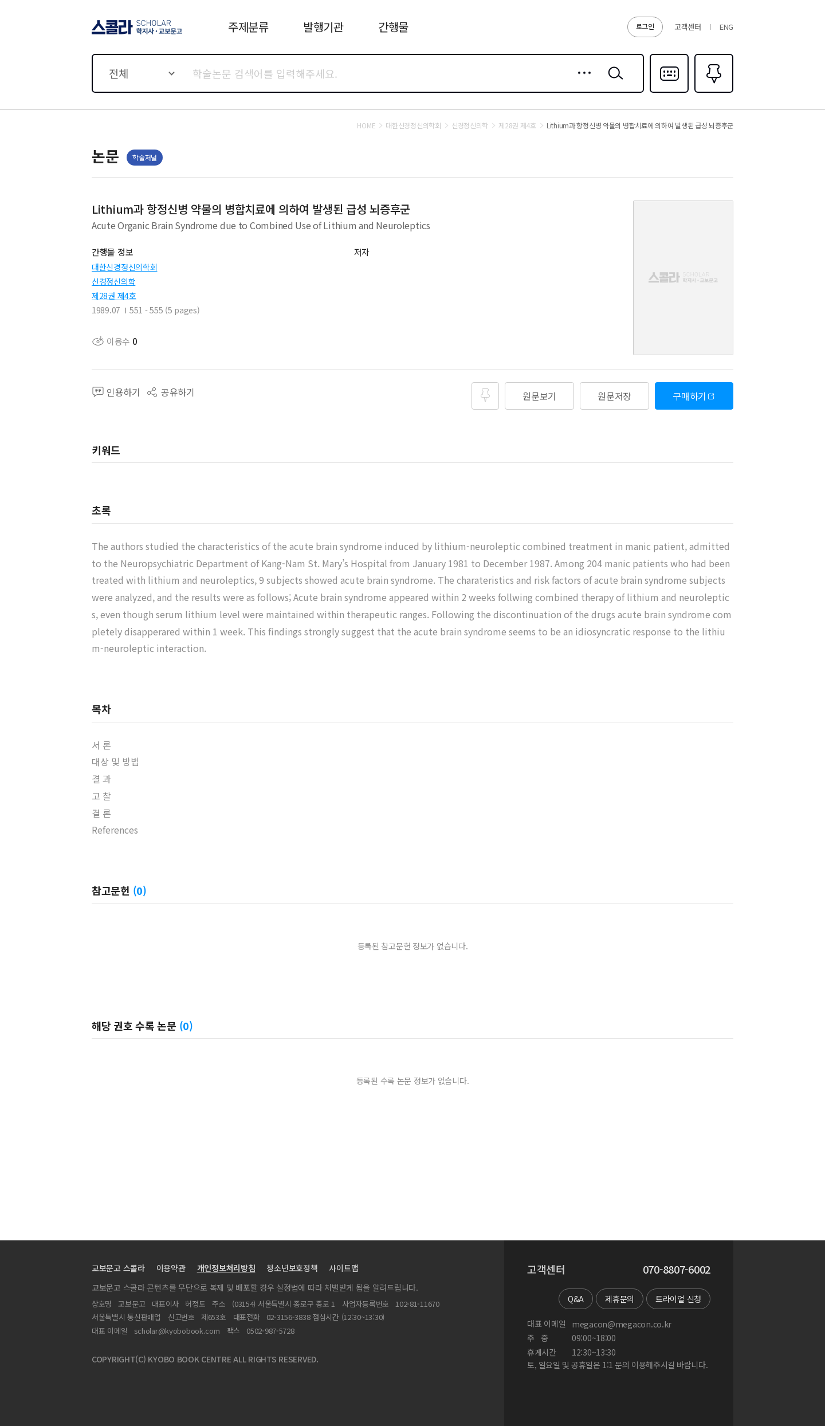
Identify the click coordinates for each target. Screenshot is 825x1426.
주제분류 (248, 26)
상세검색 (581, 82)
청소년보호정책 (291, 1268)
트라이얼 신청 (678, 1299)
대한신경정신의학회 (124, 267)
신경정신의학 (113, 281)
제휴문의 (619, 1299)
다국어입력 (669, 92)
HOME (366, 125)
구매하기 (689, 396)
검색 (613, 82)
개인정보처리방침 (226, 1268)
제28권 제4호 (114, 295)
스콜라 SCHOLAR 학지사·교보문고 (135, 33)
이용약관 (171, 1268)
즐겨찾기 (712, 92)
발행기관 (323, 26)
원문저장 (614, 396)
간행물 (393, 26)
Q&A (576, 1299)
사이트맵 (343, 1268)
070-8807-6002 (676, 1269)
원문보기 (539, 396)
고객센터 (687, 26)
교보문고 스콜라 (118, 1268)
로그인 (645, 26)
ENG (726, 26)
